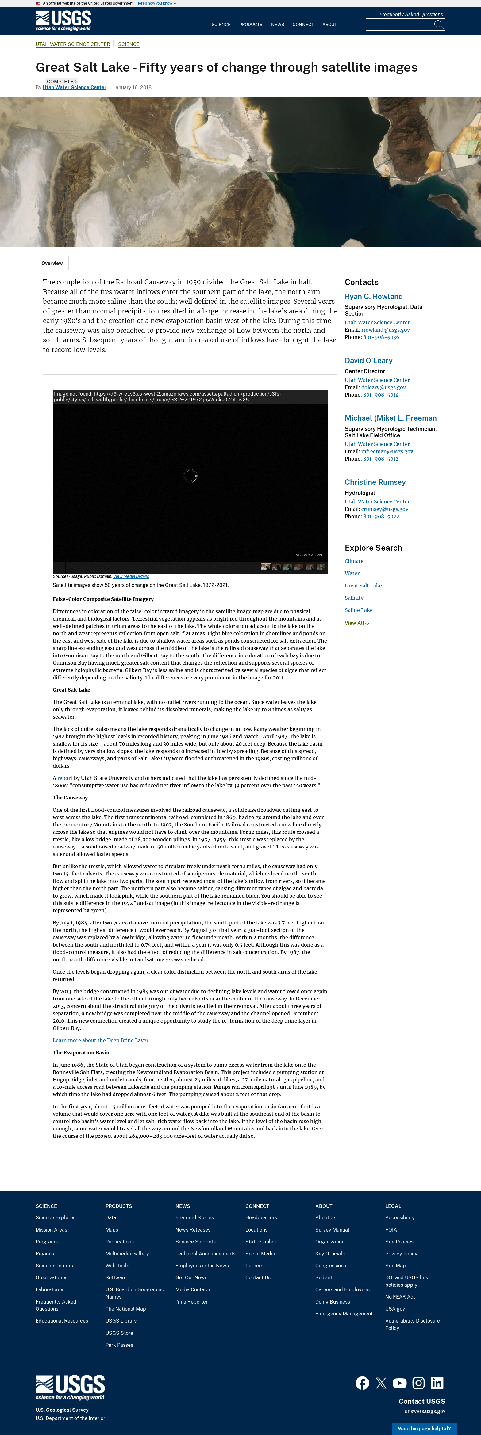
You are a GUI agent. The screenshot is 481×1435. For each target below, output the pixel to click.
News (277, 24)
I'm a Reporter (191, 1302)
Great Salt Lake (363, 586)
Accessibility (400, 1218)
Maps (112, 1230)
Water (352, 573)
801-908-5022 (381, 516)
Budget (323, 1278)
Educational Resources (62, 1321)
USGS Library (121, 1321)
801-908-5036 (381, 337)
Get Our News (191, 1278)
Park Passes (119, 1345)
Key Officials (330, 1254)
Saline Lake (359, 610)
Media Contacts (193, 1290)
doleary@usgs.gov (383, 387)
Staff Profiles (260, 1242)
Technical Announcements (205, 1254)
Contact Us (258, 1278)
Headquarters (261, 1218)
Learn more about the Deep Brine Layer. (101, 1040)
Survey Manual (332, 1230)
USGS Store (119, 1333)
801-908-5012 (380, 459)
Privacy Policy (401, 1254)
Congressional (331, 1266)
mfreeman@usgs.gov (387, 451)
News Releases (192, 1230)
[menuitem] (221, 20)
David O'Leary (369, 360)
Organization (329, 1242)
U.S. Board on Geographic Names (135, 1293)
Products (250, 24)
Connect (303, 24)
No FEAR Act (400, 1297)
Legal (393, 1206)
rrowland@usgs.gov (385, 330)
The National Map (126, 1309)
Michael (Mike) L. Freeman (391, 418)
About (329, 24)
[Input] (405, 24)
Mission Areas (51, 1230)
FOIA (391, 1230)
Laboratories (50, 1290)
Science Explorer (55, 1218)
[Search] (439, 24)
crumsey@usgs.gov (384, 509)
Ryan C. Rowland (374, 296)
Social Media (260, 1254)
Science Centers (54, 1266)
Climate (354, 561)
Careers (254, 1266)
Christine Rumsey (375, 482)
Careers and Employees (342, 1290)
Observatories (51, 1278)
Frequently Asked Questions (411, 14)
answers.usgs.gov (425, 1411)
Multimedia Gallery (127, 1254)
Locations (256, 1230)
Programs (47, 1242)
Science (221, 24)
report (65, 778)
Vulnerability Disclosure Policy (412, 1324)
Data (111, 1218)
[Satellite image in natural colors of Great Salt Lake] (240, 172)
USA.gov (395, 1309)
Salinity (354, 598)
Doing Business (332, 1302)
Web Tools (117, 1266)
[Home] (63, 29)
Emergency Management (344, 1314)
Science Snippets (195, 1242)
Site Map (395, 1266)
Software (116, 1278)
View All (357, 623)
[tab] (52, 263)
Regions (45, 1254)
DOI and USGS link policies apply (406, 1281)
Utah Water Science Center (73, 44)
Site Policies (399, 1242)
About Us (325, 1218)
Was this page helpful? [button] (424, 1429)
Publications (120, 1242)
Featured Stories (194, 1218)
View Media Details (131, 576)
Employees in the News (202, 1266)
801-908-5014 (380, 395)
